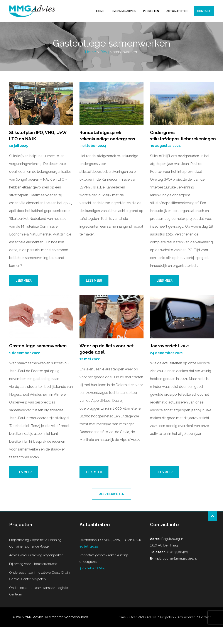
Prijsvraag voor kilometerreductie (33, 564)
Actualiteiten (177, 11)
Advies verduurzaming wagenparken (36, 555)
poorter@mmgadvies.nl (179, 558)
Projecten (151, 11)
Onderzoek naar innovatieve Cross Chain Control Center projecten (39, 576)
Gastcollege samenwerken (38, 345)
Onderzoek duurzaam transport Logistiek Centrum (39, 591)
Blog (104, 52)
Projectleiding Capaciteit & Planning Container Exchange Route (35, 543)
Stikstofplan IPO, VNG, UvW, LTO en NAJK (111, 544)
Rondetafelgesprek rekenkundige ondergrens (111, 562)
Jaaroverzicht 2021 (170, 345)
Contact (204, 11)
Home (100, 11)
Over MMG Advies (124, 11)
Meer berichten (111, 494)
